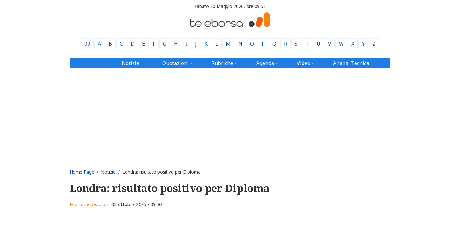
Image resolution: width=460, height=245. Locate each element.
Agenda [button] (265, 63)
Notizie (108, 172)
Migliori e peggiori (89, 204)
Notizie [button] (130, 63)
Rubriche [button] (222, 63)
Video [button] (303, 63)
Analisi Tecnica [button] (351, 63)
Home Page (82, 172)
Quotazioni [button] (175, 63)
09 (87, 43)
